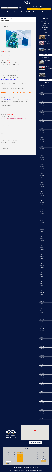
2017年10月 (42, 314)
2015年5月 (42, 380)
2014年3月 (42, 411)
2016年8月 (42, 346)
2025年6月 (42, 108)
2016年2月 (42, 359)
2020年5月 (42, 245)
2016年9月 (42, 344)
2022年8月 (42, 184)
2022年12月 (42, 175)
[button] (39, 6)
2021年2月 (42, 225)
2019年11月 (42, 258)
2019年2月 (42, 278)
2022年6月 (42, 189)
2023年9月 (42, 155)
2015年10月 (42, 368)
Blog (43, 11)
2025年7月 (42, 105)
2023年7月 (42, 159)
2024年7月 (42, 132)
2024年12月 (42, 121)
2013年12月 (42, 418)
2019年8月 (42, 265)
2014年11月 (42, 393)
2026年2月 (42, 90)
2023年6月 (42, 162)
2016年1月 (42, 362)
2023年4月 (42, 166)
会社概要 (20, 467)
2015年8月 (42, 373)
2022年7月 (42, 186)
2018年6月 (42, 296)
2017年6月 (42, 323)
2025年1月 (42, 119)
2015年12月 (42, 364)
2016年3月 (42, 357)
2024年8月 (42, 130)
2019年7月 (42, 267)
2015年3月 (42, 384)
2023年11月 (42, 150)
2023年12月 (42, 148)
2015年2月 (42, 386)
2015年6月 (42, 377)
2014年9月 (42, 398)
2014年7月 (42, 402)
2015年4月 (42, 382)
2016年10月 (42, 341)
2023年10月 (42, 153)
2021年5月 (42, 218)
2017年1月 (42, 335)
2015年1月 (42, 389)
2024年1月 (42, 146)
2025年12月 (42, 94)
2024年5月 (42, 137)
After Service (36, 11)
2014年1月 (42, 416)
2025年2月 (42, 117)
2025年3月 (42, 114)
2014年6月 (42, 404)
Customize (16, 11)
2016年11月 (42, 339)
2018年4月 (42, 301)
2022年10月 (42, 180)
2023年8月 (42, 157)
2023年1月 (42, 173)
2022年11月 (42, 177)
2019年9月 (42, 263)
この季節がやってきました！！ (45, 25)
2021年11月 (42, 204)
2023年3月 (42, 168)
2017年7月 (42, 321)
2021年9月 (42, 209)
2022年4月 (42, 193)
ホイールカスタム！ (43, 29)
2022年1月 (42, 200)
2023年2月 (42, 171)
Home (3, 11)
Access (48, 11)
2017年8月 (42, 319)
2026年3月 (42, 87)
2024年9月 (42, 128)
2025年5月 (42, 110)
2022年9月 (42, 182)
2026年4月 (42, 85)
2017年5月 (42, 326)
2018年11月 (42, 285)
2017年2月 (42, 332)
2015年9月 (42, 371)
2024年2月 (42, 144)
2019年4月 (42, 274)
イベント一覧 (45, 54)
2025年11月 (42, 96)
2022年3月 (42, 195)
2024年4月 (42, 139)
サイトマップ (35, 467)
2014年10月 (42, 395)
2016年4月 (42, 355)
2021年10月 (42, 207)
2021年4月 (42, 220)
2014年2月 (42, 413)
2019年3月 (42, 276)
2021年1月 (42, 227)
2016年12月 (42, 337)
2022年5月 (42, 191)
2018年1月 (42, 308)
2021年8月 (42, 211)
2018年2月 (42, 305)
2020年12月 (42, 229)
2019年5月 (42, 272)
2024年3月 (42, 141)
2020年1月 (42, 254)
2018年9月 (42, 290)
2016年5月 (42, 353)
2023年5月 (42, 164)
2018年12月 (42, 283)
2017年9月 (42, 317)
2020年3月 (42, 249)
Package (9, 11)
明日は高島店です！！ (44, 21)
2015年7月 (42, 375)
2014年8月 (42, 400)
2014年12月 (42, 391)
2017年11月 (42, 312)
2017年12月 (42, 310)
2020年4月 (42, 247)
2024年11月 (42, 123)
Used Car (28, 11)
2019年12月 (42, 256)
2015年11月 (42, 366)
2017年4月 (42, 328)
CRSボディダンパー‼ (44, 27)
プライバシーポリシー (27, 467)
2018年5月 (42, 299)
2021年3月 (42, 222)
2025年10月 (42, 99)
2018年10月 (42, 288)
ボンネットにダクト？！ (44, 23)
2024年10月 (42, 126)
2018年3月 (42, 303)
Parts (22, 11)
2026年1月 (42, 92)
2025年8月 (42, 103)
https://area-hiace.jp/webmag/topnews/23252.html (17, 118)
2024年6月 (42, 135)
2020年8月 (42, 238)
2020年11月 (42, 231)
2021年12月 (42, 202)
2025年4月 (42, 112)
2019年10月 (42, 261)
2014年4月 (42, 409)
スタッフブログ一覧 (45, 79)
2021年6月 (42, 216)
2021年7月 (42, 213)
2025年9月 (42, 101)
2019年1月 (42, 281)
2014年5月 (42, 407)
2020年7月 (42, 240)
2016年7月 (42, 348)
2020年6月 (42, 243)
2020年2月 (42, 252)
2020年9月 (42, 236)
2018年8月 (42, 292)
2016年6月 (42, 350)
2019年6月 (42, 270)
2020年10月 (42, 234)
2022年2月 (42, 198)
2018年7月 (42, 294)
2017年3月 (42, 330)
